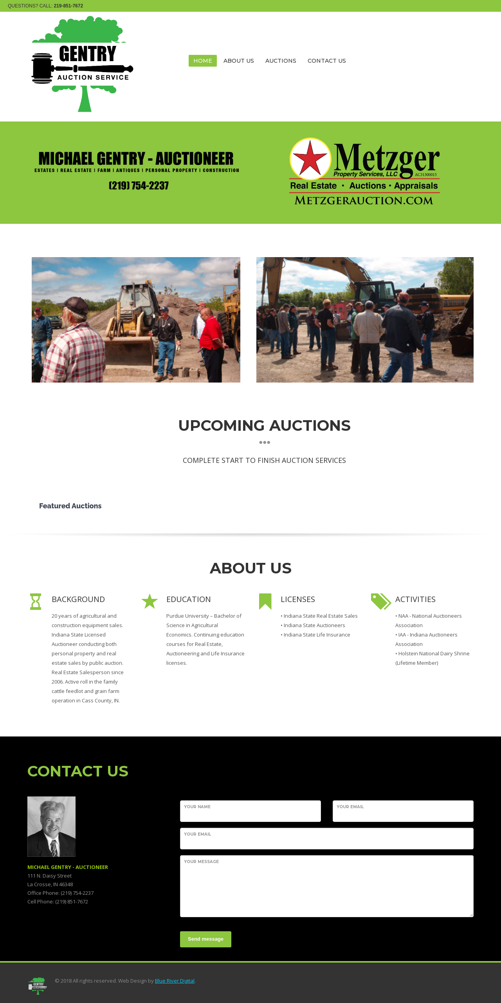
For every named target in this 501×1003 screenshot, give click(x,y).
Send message (205, 939)
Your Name (197, 806)
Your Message (201, 861)
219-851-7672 (68, 6)
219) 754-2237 (78, 892)
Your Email (350, 806)
